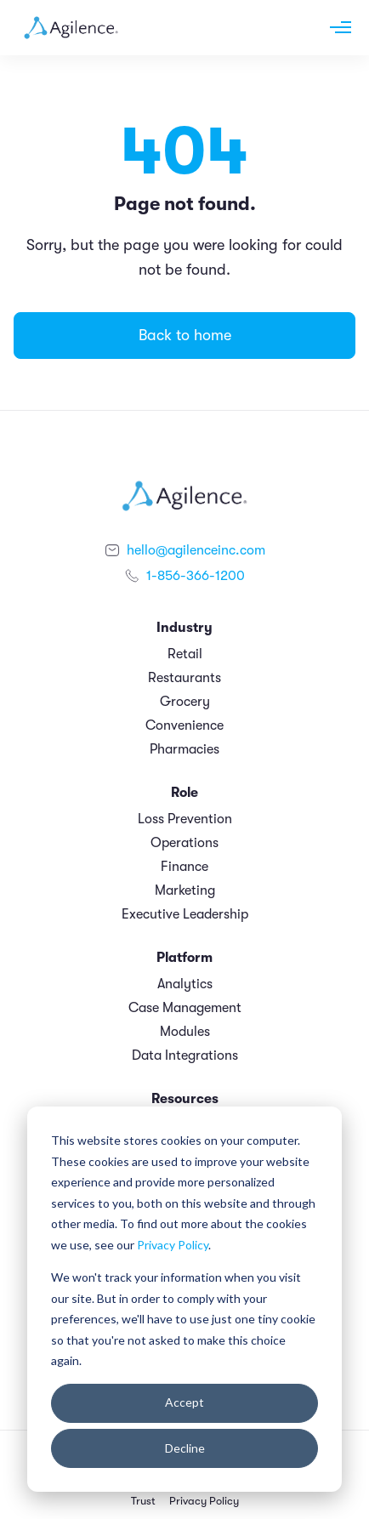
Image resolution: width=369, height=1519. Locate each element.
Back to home (185, 335)
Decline (185, 1448)
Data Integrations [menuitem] (185, 1055)
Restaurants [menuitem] (184, 678)
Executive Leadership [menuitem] (185, 914)
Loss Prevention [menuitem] (185, 819)
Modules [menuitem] (185, 1031)
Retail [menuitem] (184, 654)
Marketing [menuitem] (185, 890)
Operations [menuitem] (184, 843)
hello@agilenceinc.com (196, 550)
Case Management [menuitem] (184, 1008)
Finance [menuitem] (184, 866)
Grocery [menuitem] (185, 701)
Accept (184, 1402)
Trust (143, 1501)
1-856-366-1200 (195, 575)
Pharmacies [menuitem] (184, 749)
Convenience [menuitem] (184, 725)
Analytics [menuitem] (185, 984)
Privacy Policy (172, 1244)
